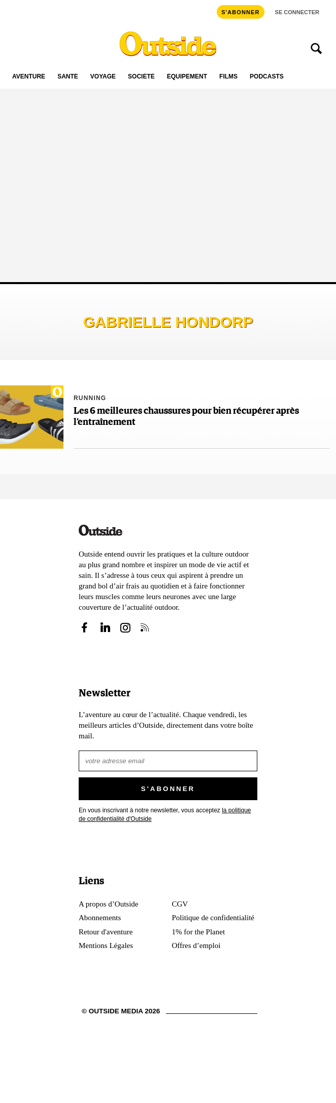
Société (141, 76)
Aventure (28, 76)
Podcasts (267, 76)
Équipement (187, 76)
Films (228, 76)
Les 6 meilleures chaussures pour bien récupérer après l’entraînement (186, 417)
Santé (67, 76)
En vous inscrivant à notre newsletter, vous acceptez (165, 814)
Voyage (103, 76)
